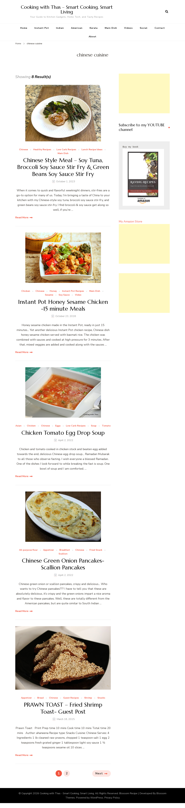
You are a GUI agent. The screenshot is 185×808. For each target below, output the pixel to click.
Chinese (23, 149)
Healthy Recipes (42, 149)
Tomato (106, 426)
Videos (128, 28)
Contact (160, 28)
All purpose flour (28, 550)
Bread (40, 698)
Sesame (49, 295)
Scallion (63, 554)
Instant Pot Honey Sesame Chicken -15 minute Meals (63, 305)
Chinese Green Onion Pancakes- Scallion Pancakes (63, 564)
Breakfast (64, 550)
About (92, 36)
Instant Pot (41, 28)
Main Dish (111, 28)
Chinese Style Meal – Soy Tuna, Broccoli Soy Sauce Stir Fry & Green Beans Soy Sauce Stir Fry (63, 167)
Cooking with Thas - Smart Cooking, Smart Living (67, 793)
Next (99, 773)
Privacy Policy (112, 797)
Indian (60, 28)
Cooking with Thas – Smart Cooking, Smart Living (67, 9)
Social (143, 28)
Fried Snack (95, 550)
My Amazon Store (130, 221)
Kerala (94, 28)
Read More (21, 217)
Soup (93, 426)
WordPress (96, 797)
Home (23, 28)
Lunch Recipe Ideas (92, 149)
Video (78, 295)
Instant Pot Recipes (73, 291)
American (76, 28)
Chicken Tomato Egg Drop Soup (63, 432)
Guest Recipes (71, 698)
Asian (18, 426)
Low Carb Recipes (66, 149)
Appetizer (48, 550)
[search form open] (167, 11)
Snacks (101, 698)
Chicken (25, 291)
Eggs (57, 426)
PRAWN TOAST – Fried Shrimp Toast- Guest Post (63, 708)
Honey (53, 291)
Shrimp (88, 698)
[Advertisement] (144, 93)
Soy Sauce (64, 295)
